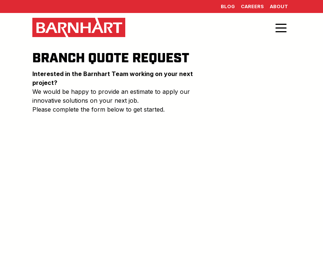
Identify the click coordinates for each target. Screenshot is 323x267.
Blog (228, 6)
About (279, 6)
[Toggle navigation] (281, 27)
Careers (252, 6)
